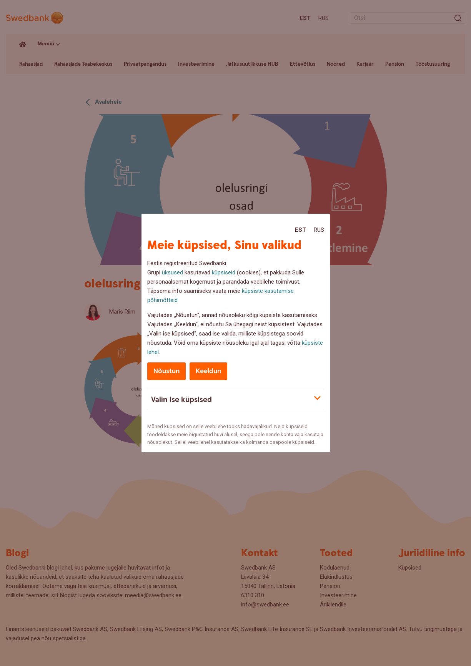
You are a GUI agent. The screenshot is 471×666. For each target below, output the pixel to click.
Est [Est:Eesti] (300, 229)
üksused (172, 272)
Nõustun (166, 371)
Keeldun (208, 371)
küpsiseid (223, 272)
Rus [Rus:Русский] (319, 229)
